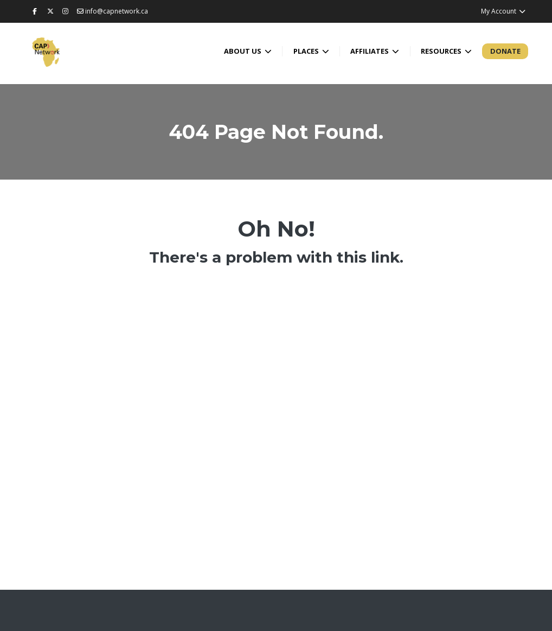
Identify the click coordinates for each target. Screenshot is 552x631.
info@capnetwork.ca (112, 11)
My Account (503, 11)
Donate (505, 51)
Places (306, 51)
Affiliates (370, 51)
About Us (243, 51)
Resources (442, 51)
